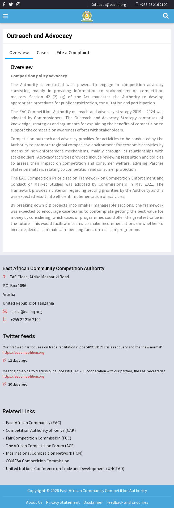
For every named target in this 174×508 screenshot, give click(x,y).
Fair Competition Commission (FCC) (38, 438)
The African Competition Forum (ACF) (40, 445)
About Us (34, 502)
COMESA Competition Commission (37, 460)
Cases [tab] (43, 52)
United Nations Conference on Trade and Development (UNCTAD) (65, 468)
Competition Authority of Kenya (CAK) (41, 430)
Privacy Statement (63, 502)
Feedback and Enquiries (127, 502)
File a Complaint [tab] (73, 52)
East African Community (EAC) (33, 422)
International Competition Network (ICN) (44, 453)
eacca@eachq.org (111, 4)
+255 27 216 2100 (153, 4)
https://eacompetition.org (23, 352)
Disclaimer (93, 502)
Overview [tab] (19, 52)
